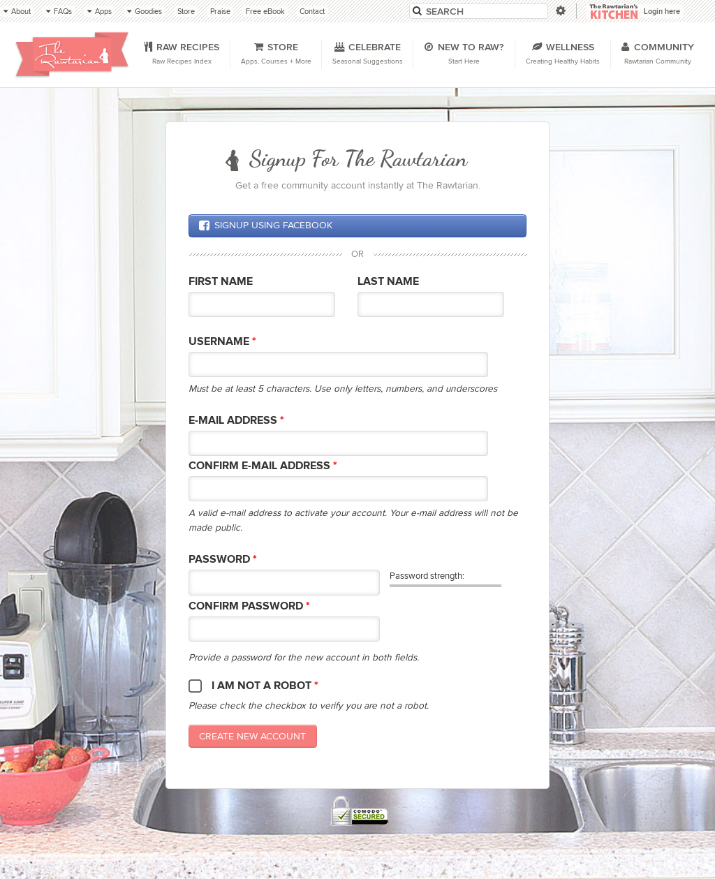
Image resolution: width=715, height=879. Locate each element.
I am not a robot (265, 686)
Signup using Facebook (265, 225)
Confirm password (249, 606)
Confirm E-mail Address (263, 466)
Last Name (388, 281)
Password (223, 559)
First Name (221, 281)
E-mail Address (236, 420)
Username (222, 341)
